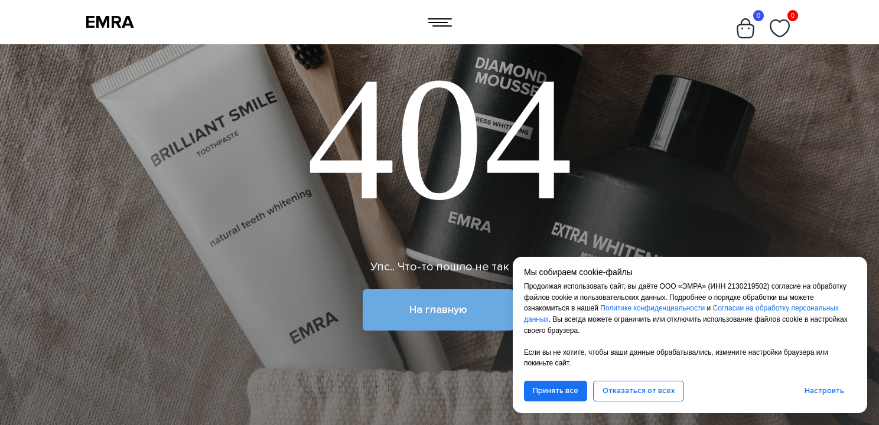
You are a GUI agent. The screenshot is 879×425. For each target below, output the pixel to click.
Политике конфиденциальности (652, 308)
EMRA (109, 22)
